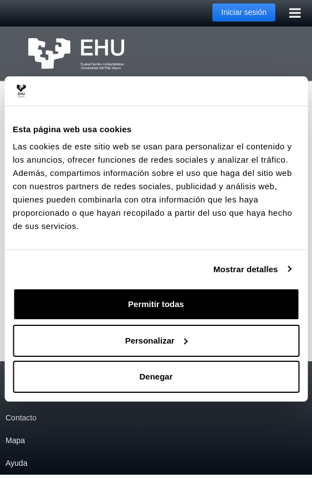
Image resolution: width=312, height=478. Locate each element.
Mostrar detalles (245, 269)
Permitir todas (156, 304)
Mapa (15, 440)
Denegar (155, 376)
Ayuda (16, 463)
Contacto (21, 417)
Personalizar (156, 340)
